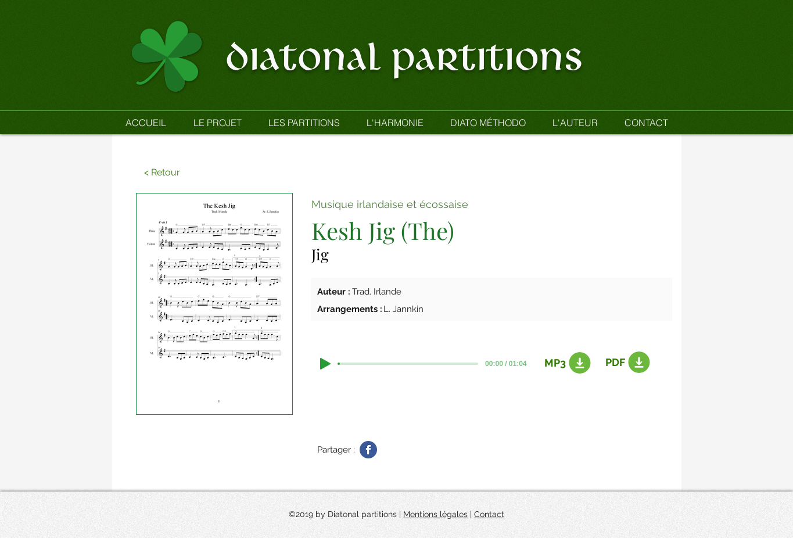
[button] (304, 122)
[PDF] (626, 363)
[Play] (325, 364)
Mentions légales (435, 514)
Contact (489, 514)
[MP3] (565, 363)
